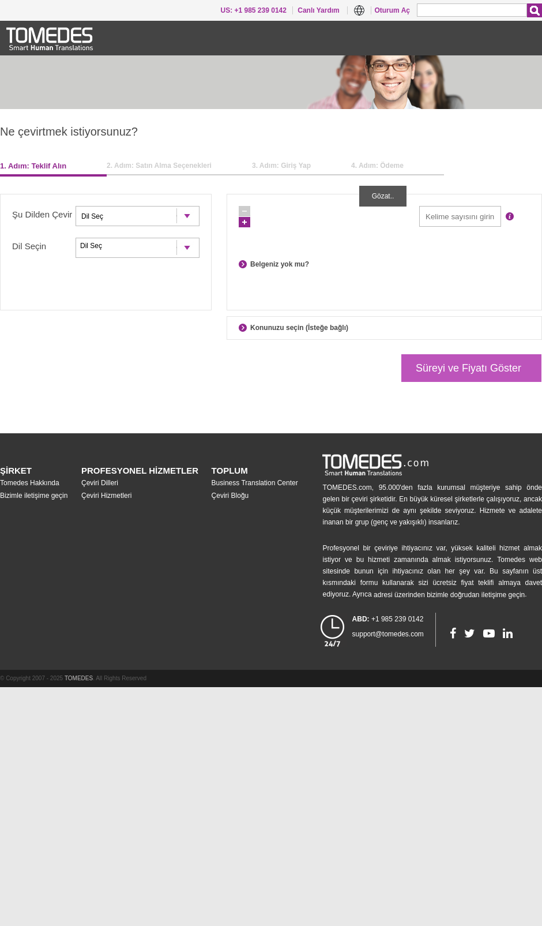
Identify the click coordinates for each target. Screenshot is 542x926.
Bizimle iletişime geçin (33, 496)
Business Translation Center (255, 483)
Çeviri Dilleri (99, 483)
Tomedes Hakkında (29, 483)
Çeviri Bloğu (230, 496)
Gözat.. (383, 196)
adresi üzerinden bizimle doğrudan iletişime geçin (449, 595)
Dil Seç (137, 246)
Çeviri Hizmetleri (106, 496)
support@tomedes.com (388, 634)
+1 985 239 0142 (388, 619)
